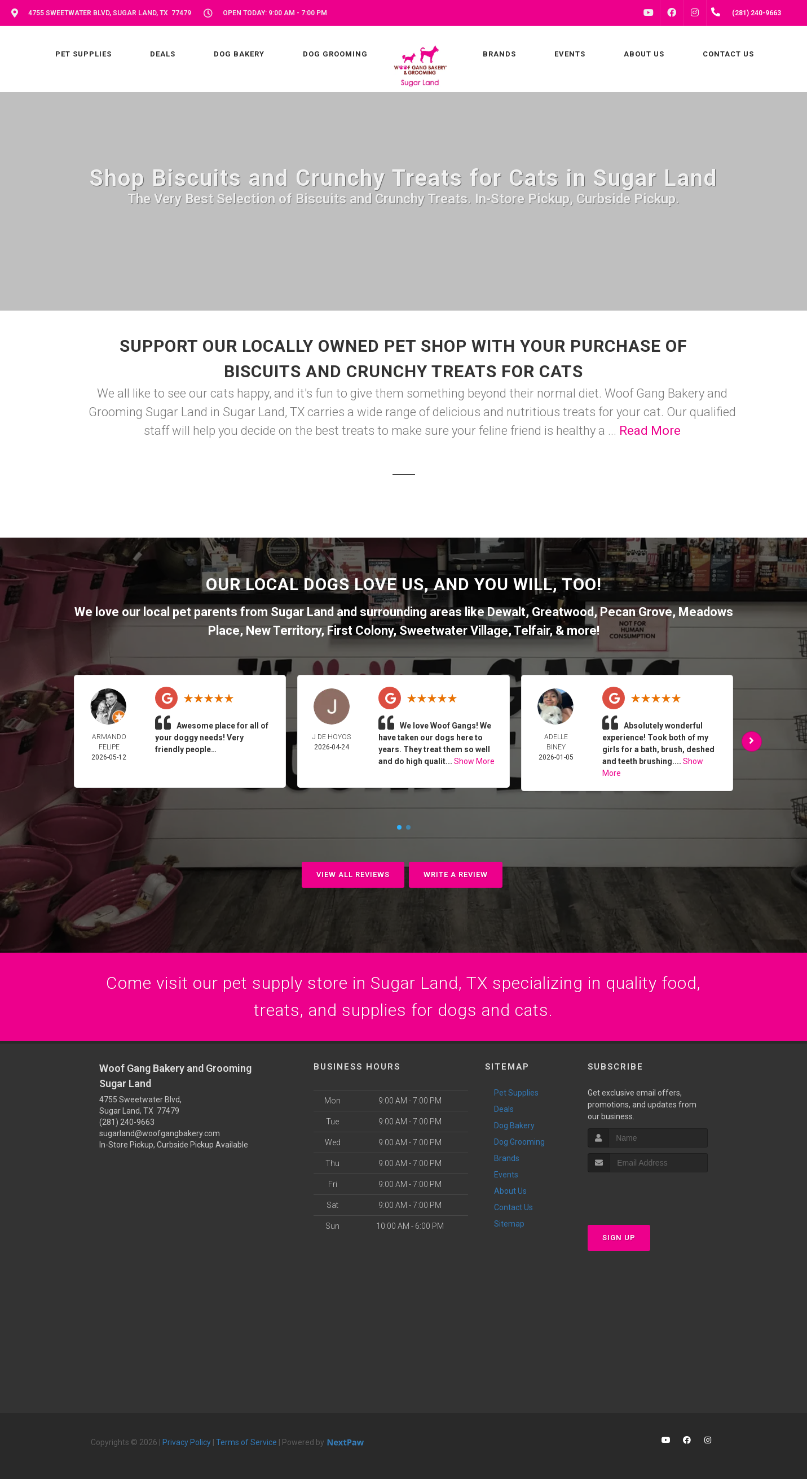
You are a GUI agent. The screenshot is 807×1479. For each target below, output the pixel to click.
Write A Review (456, 874)
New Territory (283, 630)
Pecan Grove (636, 612)
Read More (650, 431)
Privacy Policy (186, 1442)
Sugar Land (302, 612)
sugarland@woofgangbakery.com (159, 1133)
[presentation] (648, 1193)
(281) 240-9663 (127, 1122)
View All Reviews (353, 874)
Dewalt (506, 612)
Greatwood (563, 612)
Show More (474, 761)
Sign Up (619, 1237)
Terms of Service (246, 1442)
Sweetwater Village (453, 630)
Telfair (531, 630)
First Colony (360, 630)
